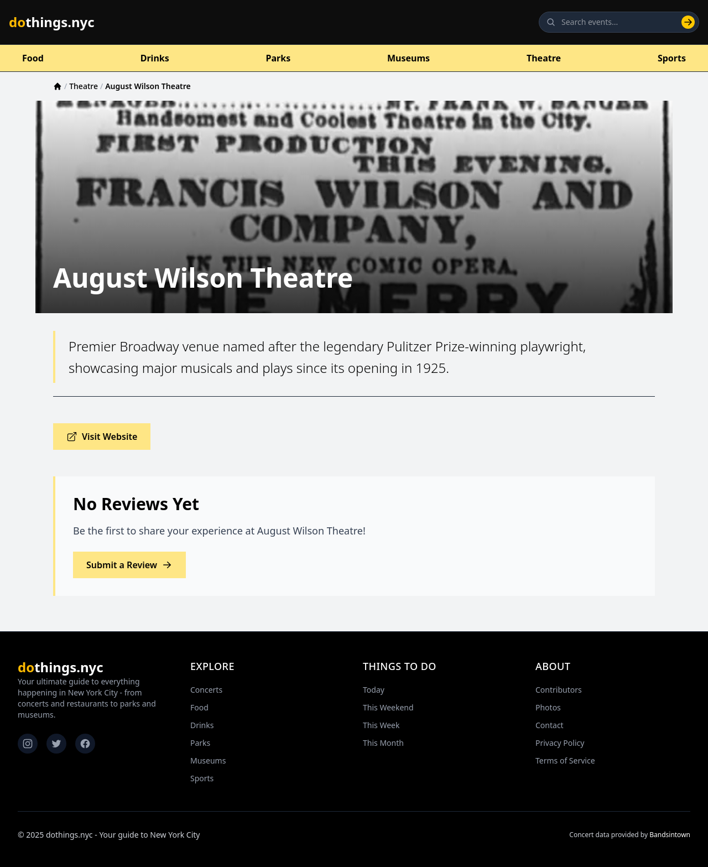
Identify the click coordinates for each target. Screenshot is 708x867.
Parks (278, 58)
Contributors (558, 689)
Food (33, 58)
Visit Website (101, 436)
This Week (381, 725)
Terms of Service (565, 760)
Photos (548, 707)
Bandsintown (669, 834)
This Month (383, 743)
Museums (408, 58)
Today (373, 689)
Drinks (154, 58)
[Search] (688, 22)
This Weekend (388, 707)
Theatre (544, 58)
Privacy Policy (559, 743)
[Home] (57, 86)
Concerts (206, 689)
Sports (672, 58)
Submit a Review (129, 565)
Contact (549, 725)
